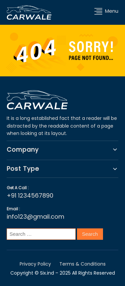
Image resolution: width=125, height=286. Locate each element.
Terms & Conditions (82, 264)
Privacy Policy (35, 264)
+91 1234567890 (30, 195)
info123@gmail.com (35, 216)
